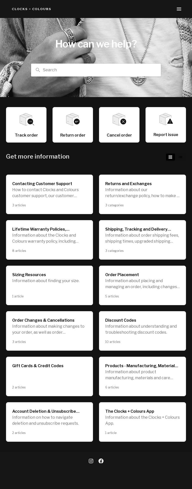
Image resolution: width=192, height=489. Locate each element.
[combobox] (96, 70)
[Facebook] (101, 461)
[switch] (175, 157)
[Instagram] (91, 461)
